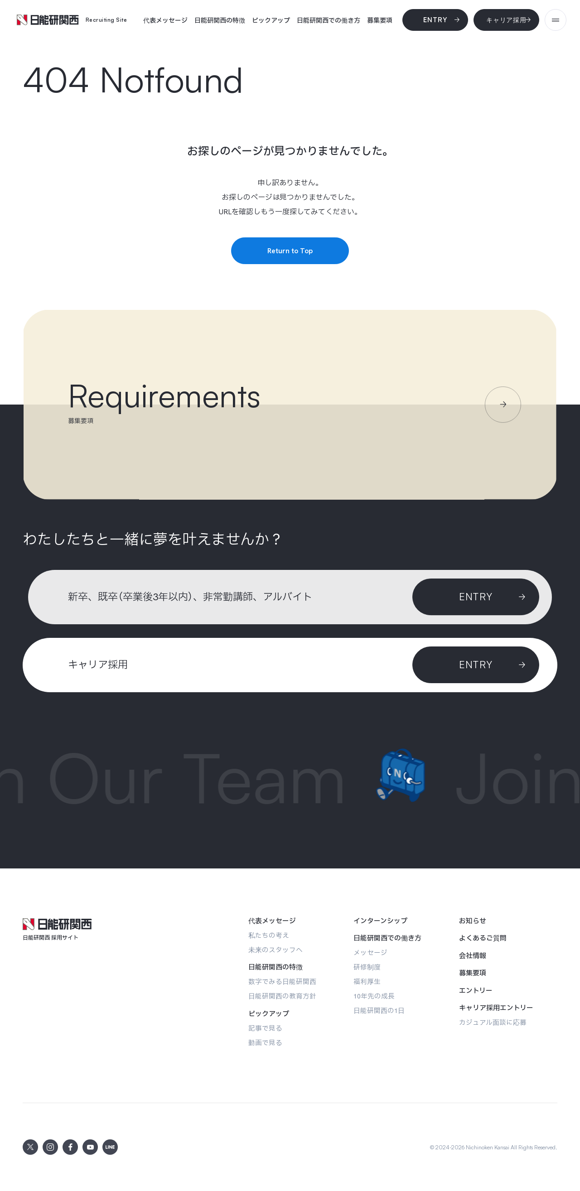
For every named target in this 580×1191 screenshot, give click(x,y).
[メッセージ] (370, 952)
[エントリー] (476, 990)
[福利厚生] (367, 981)
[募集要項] (379, 20)
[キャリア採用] (506, 20)
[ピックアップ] (271, 20)
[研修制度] (367, 967)
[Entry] (435, 20)
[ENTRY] (475, 665)
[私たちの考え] (268, 935)
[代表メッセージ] (165, 20)
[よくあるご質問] (483, 938)
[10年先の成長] (374, 996)
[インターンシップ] (380, 921)
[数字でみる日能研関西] (282, 981)
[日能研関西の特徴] (219, 20)
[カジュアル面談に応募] (493, 1022)
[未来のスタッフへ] (275, 949)
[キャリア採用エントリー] (496, 1008)
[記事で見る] (265, 1028)
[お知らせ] (472, 921)
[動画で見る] (265, 1042)
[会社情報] (472, 955)
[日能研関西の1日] (379, 1010)
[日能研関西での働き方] (328, 20)
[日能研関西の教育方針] (282, 996)
